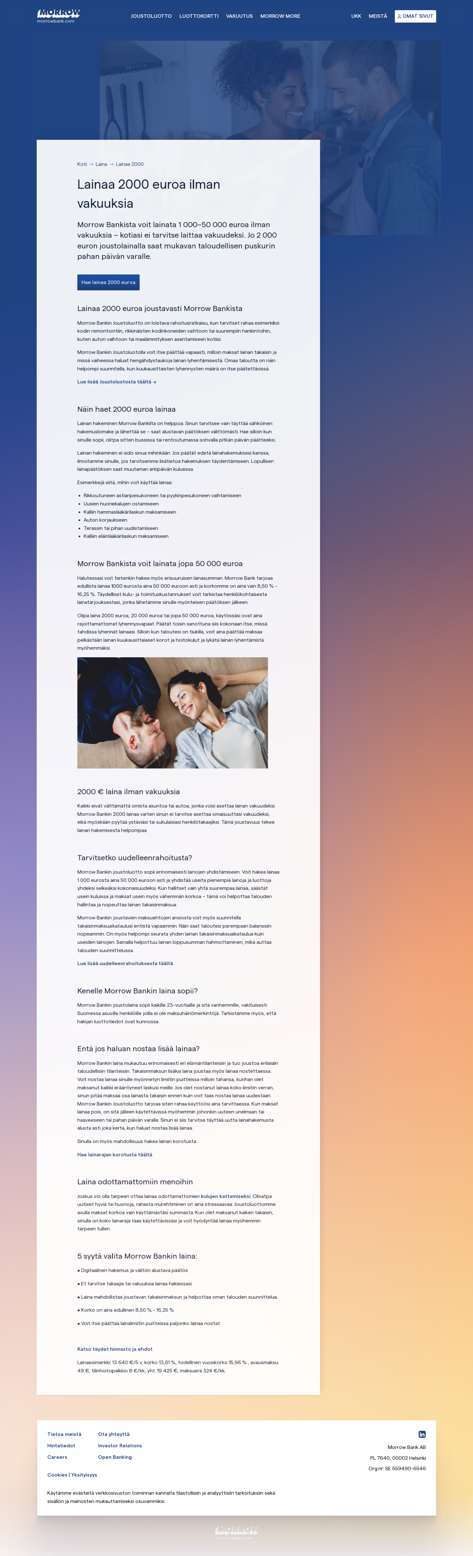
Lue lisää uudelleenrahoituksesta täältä (125, 963)
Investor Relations (120, 1445)
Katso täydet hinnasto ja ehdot (115, 1349)
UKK (356, 16)
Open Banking (115, 1457)
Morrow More (280, 16)
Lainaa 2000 (130, 164)
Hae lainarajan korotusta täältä (115, 1154)
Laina (102, 164)
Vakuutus (239, 16)
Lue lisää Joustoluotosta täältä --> (117, 381)
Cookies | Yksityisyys (72, 1475)
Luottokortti (199, 16)
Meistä (378, 16)
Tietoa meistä (64, 1434)
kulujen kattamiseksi (226, 1196)
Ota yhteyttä (114, 1434)
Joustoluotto (151, 16)
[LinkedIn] (422, 1434)
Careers (57, 1457)
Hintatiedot (61, 1445)
